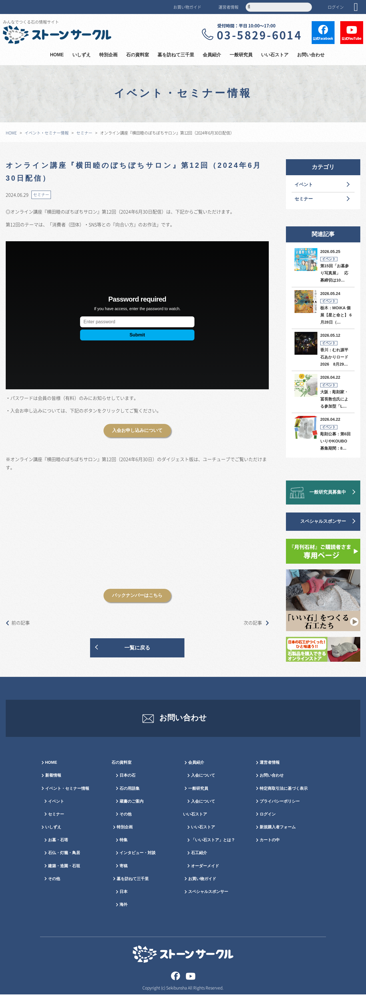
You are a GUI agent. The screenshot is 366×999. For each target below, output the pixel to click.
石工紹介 (199, 858)
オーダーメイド (205, 870)
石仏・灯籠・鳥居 (64, 858)
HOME (57, 55)
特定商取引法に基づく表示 (284, 793)
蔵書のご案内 (132, 806)
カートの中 (270, 845)
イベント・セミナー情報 (47, 132)
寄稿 (124, 870)
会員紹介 (212, 55)
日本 (124, 896)
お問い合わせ (311, 55)
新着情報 (53, 780)
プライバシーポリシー (280, 806)
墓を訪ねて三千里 (176, 55)
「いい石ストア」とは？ (213, 845)
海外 (124, 909)
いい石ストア (275, 55)
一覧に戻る (137, 648)
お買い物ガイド (187, 7)
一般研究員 (241, 55)
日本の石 (128, 780)
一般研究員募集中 (327, 492)
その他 (54, 884)
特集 (124, 845)
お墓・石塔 (58, 845)
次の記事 (256, 622)
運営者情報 (228, 7)
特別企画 (108, 55)
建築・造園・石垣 (64, 870)
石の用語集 (130, 793)
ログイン (336, 7)
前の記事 (18, 622)
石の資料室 (137, 55)
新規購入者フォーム (278, 832)
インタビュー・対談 (138, 858)
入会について (203, 780)
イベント (304, 184)
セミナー (84, 132)
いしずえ (81, 55)
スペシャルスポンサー (323, 521)
